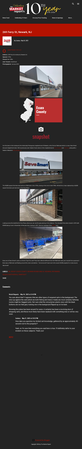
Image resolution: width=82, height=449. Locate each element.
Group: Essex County (19, 271)
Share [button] (4, 278)
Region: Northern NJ (10, 274)
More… (70, 18)
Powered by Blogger (41, 440)
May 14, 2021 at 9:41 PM (28, 294)
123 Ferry (66, 148)
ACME (53, 225)
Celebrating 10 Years (21, 18)
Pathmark (56, 271)
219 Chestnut (57, 148)
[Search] (73, 4)
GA (9, 271)
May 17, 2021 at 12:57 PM (30, 318)
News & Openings (57, 18)
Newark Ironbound (35, 271)
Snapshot (23, 274)
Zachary (17, 318)
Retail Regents (14, 294)
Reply (11, 337)
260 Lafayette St (17, 150)
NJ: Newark (47, 271)
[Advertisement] (41, 385)
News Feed (6, 18)
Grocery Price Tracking (40, 18)
